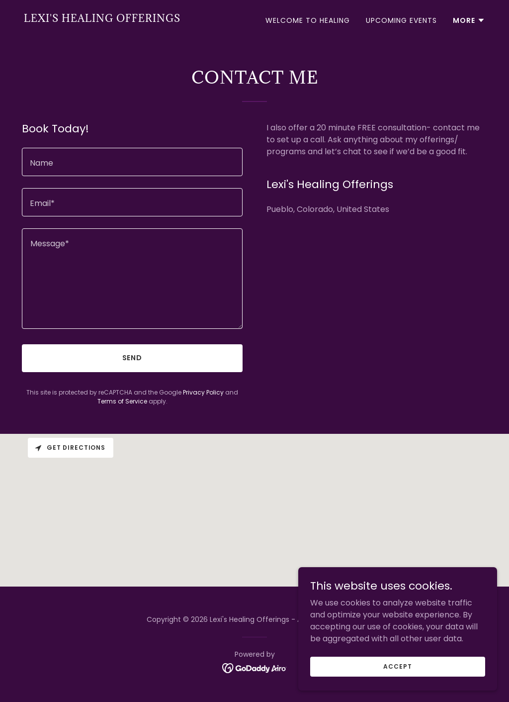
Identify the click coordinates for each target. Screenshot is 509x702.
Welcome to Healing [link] (307, 20)
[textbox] (132, 162)
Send (132, 358)
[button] (469, 20)
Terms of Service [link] (122, 401)
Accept (397, 666)
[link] (102, 19)
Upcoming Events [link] (401, 20)
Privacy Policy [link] (203, 392)
